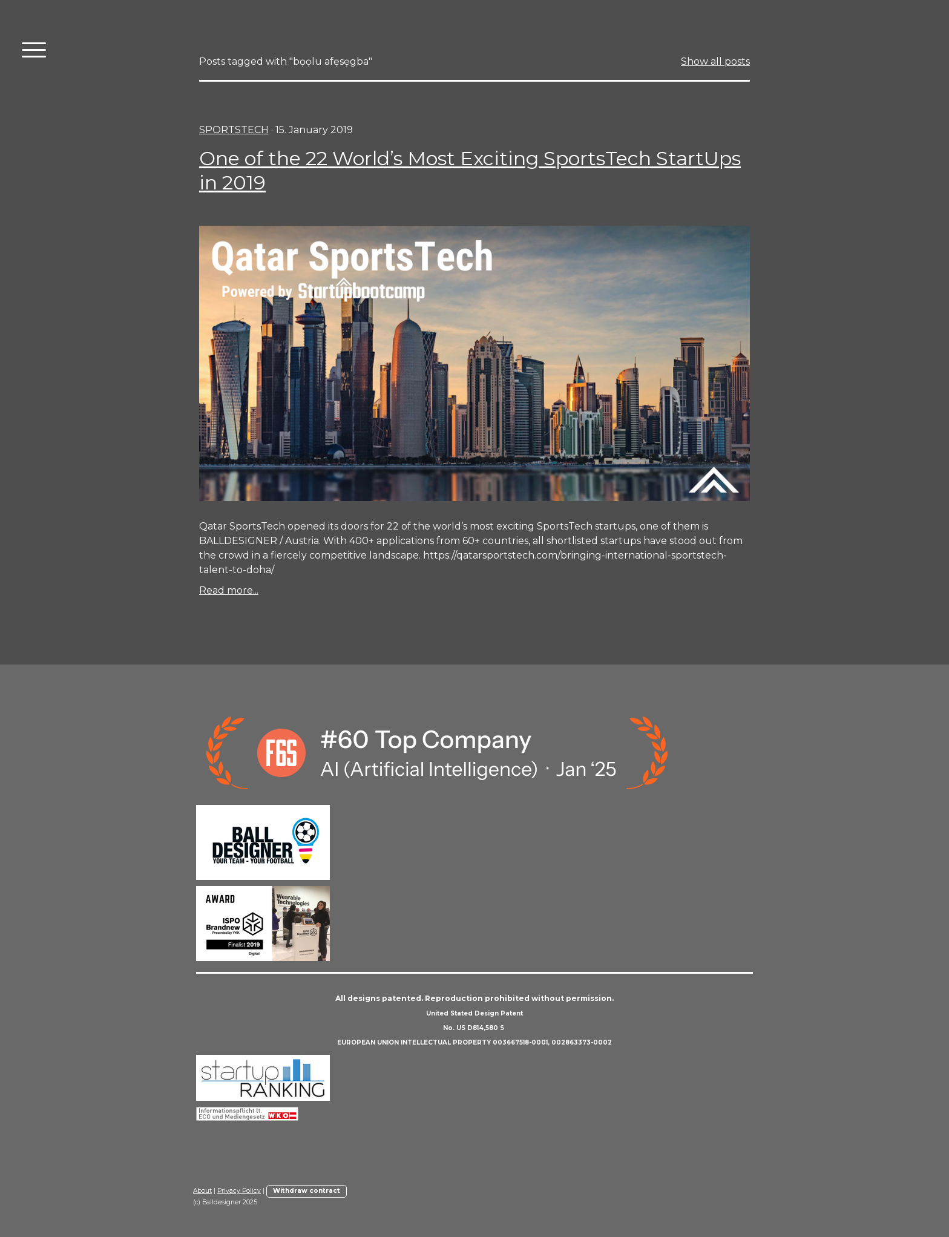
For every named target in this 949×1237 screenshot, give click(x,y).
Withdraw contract (306, 1191)
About (202, 1191)
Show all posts (715, 61)
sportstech (234, 130)
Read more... (228, 590)
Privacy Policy (239, 1191)
